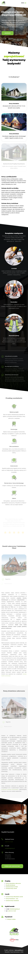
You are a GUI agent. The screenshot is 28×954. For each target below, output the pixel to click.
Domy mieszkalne (14, 103)
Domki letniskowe (10, 885)
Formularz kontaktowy (12, 866)
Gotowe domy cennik (11, 888)
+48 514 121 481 (9, 841)
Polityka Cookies (11, 919)
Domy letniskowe (14, 134)
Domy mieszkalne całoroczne (13, 883)
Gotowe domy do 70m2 (12, 886)
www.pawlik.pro (19, 950)
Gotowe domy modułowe (9, 203)
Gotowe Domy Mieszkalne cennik (14, 896)
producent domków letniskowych (10, 789)
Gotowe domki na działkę (9, 188)
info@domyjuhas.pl (10, 848)
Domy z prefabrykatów (9, 177)
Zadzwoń (8, 33)
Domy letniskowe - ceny (12, 898)
